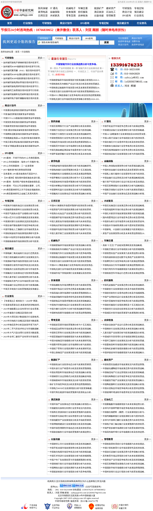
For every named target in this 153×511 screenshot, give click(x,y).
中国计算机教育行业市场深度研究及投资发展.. (124, 448)
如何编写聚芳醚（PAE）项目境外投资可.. (22, 70)
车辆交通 (83, 8)
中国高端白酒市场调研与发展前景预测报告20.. (71, 293)
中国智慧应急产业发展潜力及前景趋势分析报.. (124, 253)
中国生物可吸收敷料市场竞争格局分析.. (21, 225)
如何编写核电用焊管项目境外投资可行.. (21, 86)
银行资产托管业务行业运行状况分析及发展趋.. (124, 182)
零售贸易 (71, 15)
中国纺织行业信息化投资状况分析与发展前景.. (124, 309)
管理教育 (111, 15)
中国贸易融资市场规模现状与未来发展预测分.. (71, 336)
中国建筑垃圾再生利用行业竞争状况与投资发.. (71, 408)
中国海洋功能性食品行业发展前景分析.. (21, 205)
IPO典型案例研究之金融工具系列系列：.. (22, 193)
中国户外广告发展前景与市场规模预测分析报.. (71, 460)
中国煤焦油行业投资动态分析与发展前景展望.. (71, 364)
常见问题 (101, 481)
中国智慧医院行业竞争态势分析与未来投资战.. (71, 138)
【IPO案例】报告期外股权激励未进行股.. (22, 178)
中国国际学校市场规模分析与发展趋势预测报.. (124, 468)
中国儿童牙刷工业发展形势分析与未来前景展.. (71, 233)
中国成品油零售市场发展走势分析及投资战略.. (71, 328)
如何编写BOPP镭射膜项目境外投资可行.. (22, 78)
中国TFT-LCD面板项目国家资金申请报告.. (22, 118)
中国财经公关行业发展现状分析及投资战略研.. (71, 444)
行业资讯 (139, 15)
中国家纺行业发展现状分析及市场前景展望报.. (124, 289)
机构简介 (51, 481)
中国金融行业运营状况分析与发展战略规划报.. (124, 178)
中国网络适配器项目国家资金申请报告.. (21, 134)
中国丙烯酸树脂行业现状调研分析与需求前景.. (124, 416)
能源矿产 (99, 8)
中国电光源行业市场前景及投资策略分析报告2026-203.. (74, 99)
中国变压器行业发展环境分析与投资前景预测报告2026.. (74, 91)
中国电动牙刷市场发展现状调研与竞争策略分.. (71, 225)
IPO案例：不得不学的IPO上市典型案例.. (21, 158)
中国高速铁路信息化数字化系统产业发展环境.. (124, 257)
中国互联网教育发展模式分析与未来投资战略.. (124, 464)
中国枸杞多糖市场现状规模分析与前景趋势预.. (124, 348)
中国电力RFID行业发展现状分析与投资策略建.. (71, 388)
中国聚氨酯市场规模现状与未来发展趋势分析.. (124, 404)
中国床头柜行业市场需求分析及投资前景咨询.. (124, 221)
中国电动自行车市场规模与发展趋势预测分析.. (124, 265)
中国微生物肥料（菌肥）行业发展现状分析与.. (124, 412)
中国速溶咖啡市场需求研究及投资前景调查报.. (71, 297)
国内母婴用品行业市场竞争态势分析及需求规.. (124, 217)
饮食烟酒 (71, 12)
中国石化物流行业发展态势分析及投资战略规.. (124, 205)
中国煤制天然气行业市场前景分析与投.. (21, 281)
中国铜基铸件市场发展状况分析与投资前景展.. (71, 380)
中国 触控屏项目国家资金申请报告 (19, 114)
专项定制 (139, 8)
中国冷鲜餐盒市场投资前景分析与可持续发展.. (71, 185)
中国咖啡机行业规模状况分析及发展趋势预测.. (71, 174)
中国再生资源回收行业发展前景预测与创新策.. (71, 412)
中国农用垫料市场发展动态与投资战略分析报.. (71, 372)
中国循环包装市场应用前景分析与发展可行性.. (71, 229)
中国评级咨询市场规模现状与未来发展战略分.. (124, 352)
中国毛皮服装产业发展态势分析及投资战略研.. (124, 285)
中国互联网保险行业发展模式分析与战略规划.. (124, 185)
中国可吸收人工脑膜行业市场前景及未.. (21, 229)
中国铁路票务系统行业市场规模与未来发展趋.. (124, 444)
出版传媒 (99, 15)
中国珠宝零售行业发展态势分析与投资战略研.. (71, 332)
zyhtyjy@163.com (78, 492)
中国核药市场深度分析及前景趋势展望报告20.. (71, 142)
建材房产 (111, 8)
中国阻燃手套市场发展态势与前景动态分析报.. (71, 217)
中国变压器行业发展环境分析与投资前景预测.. (71, 261)
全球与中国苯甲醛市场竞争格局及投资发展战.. (124, 408)
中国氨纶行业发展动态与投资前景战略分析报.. (71, 193)
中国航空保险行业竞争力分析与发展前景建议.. (124, 189)
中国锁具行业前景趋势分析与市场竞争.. (21, 269)
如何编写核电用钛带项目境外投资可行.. (21, 82)
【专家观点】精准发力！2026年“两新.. (20, 301)
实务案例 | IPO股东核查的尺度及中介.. (20, 174)
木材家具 (55, 15)
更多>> (41, 58)
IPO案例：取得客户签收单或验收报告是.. (22, 182)
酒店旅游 (99, 12)
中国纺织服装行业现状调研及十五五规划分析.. (124, 305)
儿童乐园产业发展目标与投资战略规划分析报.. (124, 332)
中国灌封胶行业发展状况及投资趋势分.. (21, 221)
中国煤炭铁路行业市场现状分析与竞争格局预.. (71, 471)
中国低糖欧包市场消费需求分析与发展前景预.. (71, 285)
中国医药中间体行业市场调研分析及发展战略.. (71, 146)
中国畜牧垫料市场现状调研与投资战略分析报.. (124, 344)
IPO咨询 (126, 15)
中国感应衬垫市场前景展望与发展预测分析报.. (124, 313)
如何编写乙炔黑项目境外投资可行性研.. (21, 90)
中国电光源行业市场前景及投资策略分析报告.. (71, 269)
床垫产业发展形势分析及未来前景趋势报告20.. (124, 233)
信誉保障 (69, 481)
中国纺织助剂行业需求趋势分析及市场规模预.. (124, 293)
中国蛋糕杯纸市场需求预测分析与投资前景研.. (71, 182)
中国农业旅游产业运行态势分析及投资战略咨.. (124, 325)
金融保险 (55, 12)
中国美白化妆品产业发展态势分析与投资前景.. (71, 213)
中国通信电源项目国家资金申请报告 (19, 110)
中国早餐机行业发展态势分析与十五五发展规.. (71, 178)
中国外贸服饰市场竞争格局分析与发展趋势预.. (124, 301)
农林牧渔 (83, 15)
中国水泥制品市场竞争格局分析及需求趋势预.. (124, 388)
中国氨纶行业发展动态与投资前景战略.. (21, 273)
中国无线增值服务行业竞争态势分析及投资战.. (124, 150)
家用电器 (43, 12)
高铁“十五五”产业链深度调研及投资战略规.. (123, 245)
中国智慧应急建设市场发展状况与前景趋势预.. (124, 364)
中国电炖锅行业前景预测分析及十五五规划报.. (71, 170)
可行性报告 (123, 38)
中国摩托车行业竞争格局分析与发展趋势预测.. (124, 261)
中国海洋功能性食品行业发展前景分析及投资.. (71, 305)
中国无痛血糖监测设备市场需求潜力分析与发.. (71, 150)
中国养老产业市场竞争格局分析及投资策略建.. (124, 460)
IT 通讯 (54, 8)
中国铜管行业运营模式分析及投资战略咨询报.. (71, 376)
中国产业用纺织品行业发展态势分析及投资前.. (124, 297)
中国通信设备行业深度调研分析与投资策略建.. (124, 130)
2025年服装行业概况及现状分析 (17, 313)
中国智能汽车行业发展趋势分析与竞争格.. (76, 64)
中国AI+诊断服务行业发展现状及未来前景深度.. (124, 134)
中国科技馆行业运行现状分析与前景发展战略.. (124, 471)
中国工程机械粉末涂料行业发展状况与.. (21, 257)
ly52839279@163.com (96, 492)
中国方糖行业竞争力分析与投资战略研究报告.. (71, 309)
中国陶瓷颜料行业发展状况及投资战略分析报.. (124, 384)
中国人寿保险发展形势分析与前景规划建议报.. (124, 166)
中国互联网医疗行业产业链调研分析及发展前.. (71, 126)
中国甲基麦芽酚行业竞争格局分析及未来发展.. (71, 154)
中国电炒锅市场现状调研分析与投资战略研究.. (71, 166)
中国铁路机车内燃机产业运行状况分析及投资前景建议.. (74, 84)
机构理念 (78, 481)
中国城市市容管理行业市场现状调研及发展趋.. (124, 336)
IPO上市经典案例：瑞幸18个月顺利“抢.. (21, 162)
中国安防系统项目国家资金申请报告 (19, 122)
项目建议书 (123, 23)
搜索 (106, 42)
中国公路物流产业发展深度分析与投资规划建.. (71, 352)
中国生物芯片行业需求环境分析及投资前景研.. (124, 142)
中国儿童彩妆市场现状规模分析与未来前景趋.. (71, 221)
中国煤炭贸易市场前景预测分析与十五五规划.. (71, 325)
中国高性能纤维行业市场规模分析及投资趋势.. (124, 432)
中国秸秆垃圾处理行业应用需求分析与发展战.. (71, 416)
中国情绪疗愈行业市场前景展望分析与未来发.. (71, 464)
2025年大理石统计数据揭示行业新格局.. (21, 317)
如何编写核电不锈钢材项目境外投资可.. (21, 62)
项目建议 (139, 12)
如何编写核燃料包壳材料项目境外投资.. (21, 94)
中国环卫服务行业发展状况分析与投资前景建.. (124, 340)
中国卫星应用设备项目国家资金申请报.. (21, 142)
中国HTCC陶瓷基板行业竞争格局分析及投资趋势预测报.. (75, 95)
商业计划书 (66, 23)
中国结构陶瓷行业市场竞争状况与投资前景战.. (124, 376)
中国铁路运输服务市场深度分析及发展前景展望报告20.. (74, 87)
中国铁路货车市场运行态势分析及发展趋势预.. (124, 273)
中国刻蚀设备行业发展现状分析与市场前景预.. (124, 154)
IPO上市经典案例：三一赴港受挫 (18, 166)
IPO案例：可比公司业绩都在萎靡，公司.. (22, 185)
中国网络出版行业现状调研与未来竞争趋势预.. (71, 468)
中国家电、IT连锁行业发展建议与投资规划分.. (124, 229)
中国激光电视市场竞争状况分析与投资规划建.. (71, 452)
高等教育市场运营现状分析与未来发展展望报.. (124, 456)
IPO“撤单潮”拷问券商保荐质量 (17, 170)
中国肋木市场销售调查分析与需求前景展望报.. (124, 225)
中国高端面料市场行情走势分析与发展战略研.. (124, 209)
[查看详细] (60, 74)
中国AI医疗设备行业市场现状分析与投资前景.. (124, 138)
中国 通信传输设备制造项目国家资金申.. (21, 130)
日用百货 (43, 15)
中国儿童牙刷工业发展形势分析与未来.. (21, 277)
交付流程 (60, 481)
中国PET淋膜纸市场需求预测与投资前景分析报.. (72, 205)
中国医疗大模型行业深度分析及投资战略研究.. (71, 134)
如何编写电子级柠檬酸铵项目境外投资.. (21, 98)
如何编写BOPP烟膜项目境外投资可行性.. (22, 66)
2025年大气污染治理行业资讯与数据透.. (21, 332)
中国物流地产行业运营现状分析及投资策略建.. (124, 372)
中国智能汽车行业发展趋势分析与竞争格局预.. (71, 253)
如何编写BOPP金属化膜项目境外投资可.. (22, 74)
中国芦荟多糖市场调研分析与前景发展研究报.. (124, 428)
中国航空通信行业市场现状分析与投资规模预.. (124, 249)
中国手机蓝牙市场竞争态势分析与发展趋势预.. (124, 126)
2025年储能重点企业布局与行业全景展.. (21, 309)
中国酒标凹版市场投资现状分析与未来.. (21, 261)
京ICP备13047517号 (89, 501)
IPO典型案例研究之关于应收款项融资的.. (22, 189)
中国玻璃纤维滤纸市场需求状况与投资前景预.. (124, 392)
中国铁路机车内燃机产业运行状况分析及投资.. (71, 249)
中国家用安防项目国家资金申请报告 (19, 126)
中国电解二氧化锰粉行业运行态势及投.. (21, 253)
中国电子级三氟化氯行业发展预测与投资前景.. (124, 424)
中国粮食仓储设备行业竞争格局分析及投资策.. (124, 146)
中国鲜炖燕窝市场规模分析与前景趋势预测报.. (71, 313)
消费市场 (136, 41)
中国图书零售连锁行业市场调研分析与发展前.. (71, 344)
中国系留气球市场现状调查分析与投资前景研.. (71, 209)
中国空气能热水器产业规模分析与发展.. (21, 213)
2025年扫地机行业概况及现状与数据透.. (21, 321)
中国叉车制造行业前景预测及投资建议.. (21, 289)
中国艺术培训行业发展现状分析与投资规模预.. (71, 456)
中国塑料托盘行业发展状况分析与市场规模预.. (71, 189)
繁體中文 (148, 2)
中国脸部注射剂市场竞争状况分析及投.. (21, 265)
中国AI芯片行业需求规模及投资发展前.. (21, 217)
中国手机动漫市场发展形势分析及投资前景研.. (71, 448)
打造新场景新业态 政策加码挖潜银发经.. (21, 305)
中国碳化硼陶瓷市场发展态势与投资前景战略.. (124, 368)
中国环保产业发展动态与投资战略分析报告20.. (71, 404)
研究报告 (44, 38)
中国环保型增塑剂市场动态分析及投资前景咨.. (71, 428)
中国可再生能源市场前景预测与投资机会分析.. (71, 392)
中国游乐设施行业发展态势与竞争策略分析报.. (124, 452)
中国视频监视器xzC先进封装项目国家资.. (22, 138)
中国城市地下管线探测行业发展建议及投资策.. (71, 273)
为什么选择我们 (89, 481)
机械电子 (71, 8)
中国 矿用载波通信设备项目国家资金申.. (21, 146)
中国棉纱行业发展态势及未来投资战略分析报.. (124, 328)
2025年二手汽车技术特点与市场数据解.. (21, 328)
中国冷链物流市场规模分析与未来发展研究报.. (71, 340)
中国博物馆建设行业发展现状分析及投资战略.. (71, 424)
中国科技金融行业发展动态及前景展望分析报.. (124, 170)
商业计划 (127, 12)
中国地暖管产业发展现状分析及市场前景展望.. (71, 420)
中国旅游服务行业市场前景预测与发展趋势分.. (71, 432)
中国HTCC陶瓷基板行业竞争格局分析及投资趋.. (71, 265)
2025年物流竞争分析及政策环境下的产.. (21, 325)
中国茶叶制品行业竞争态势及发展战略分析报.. (71, 289)
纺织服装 (83, 12)
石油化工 (111, 12)
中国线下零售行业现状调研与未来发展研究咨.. (71, 348)
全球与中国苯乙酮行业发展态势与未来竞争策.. (124, 420)
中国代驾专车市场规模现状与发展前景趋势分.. (124, 269)
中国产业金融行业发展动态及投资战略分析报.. (124, 193)
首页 (9, 23)
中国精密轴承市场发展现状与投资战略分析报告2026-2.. (74, 80)
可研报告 (127, 8)
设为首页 (121, 2)
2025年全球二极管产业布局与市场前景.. (21, 336)
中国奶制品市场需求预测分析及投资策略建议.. (71, 301)
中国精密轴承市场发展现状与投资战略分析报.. (71, 245)
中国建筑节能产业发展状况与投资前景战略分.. (124, 380)
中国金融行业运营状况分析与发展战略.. (21, 285)
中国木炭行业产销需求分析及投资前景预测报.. (71, 368)
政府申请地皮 (124, 41)
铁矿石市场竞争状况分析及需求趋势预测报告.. (71, 384)
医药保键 (43, 8)
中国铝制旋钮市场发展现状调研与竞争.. (21, 233)
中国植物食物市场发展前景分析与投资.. (21, 241)
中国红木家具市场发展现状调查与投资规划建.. (124, 213)
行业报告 (28, 23)
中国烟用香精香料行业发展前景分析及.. (21, 209)
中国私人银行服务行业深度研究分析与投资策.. (124, 174)
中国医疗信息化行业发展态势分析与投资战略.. (71, 130)
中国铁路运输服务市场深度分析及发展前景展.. (71, 257)
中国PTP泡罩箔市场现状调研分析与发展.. (22, 237)
